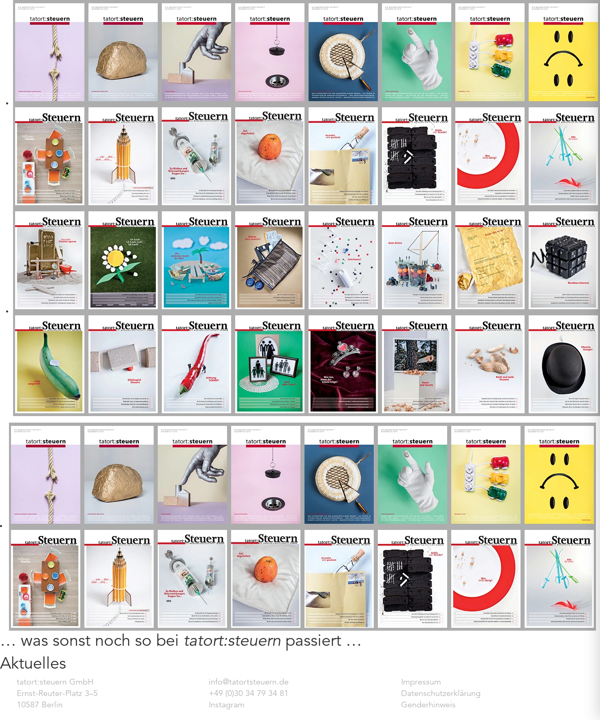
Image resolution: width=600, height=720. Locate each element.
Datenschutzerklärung (441, 693)
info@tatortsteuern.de (249, 682)
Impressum (421, 682)
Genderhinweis (428, 705)
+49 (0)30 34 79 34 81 (249, 693)
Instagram (227, 705)
